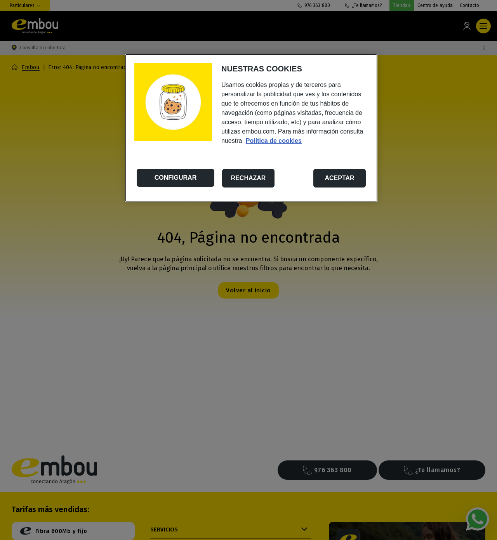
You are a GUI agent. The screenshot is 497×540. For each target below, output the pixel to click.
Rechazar (248, 178)
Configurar (175, 177)
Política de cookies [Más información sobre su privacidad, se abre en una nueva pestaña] (274, 140)
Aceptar (339, 178)
